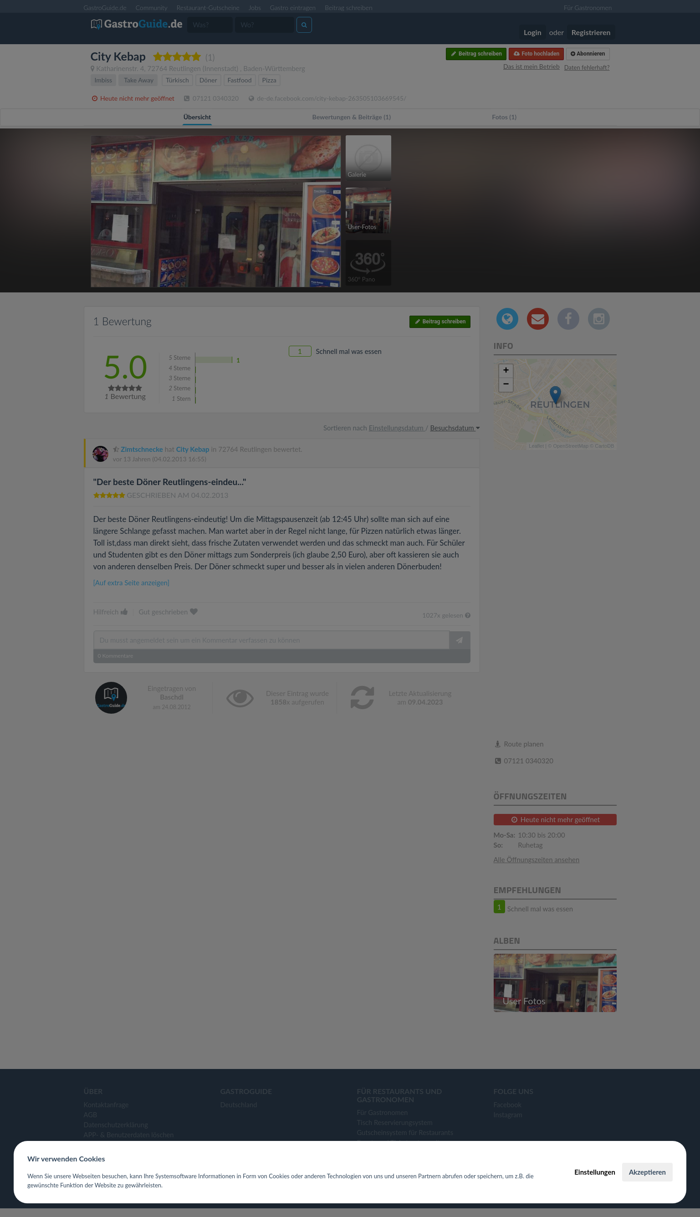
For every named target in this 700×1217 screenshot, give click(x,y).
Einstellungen (594, 1172)
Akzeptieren (647, 1172)
